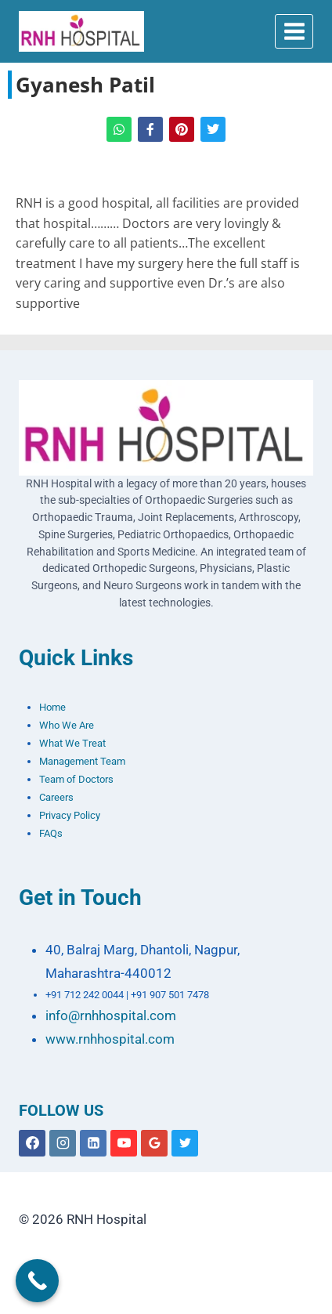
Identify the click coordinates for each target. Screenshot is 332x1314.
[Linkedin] (93, 1143)
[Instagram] (62, 1143)
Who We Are (66, 725)
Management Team (82, 761)
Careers (56, 797)
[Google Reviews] (154, 1143)
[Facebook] (32, 1143)
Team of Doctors (76, 779)
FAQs (51, 833)
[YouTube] (123, 1143)
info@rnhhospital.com (110, 1015)
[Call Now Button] (37, 1280)
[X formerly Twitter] (184, 1143)
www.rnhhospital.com (110, 1039)
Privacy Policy (69, 815)
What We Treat (72, 743)
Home (52, 707)
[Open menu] (294, 31)
